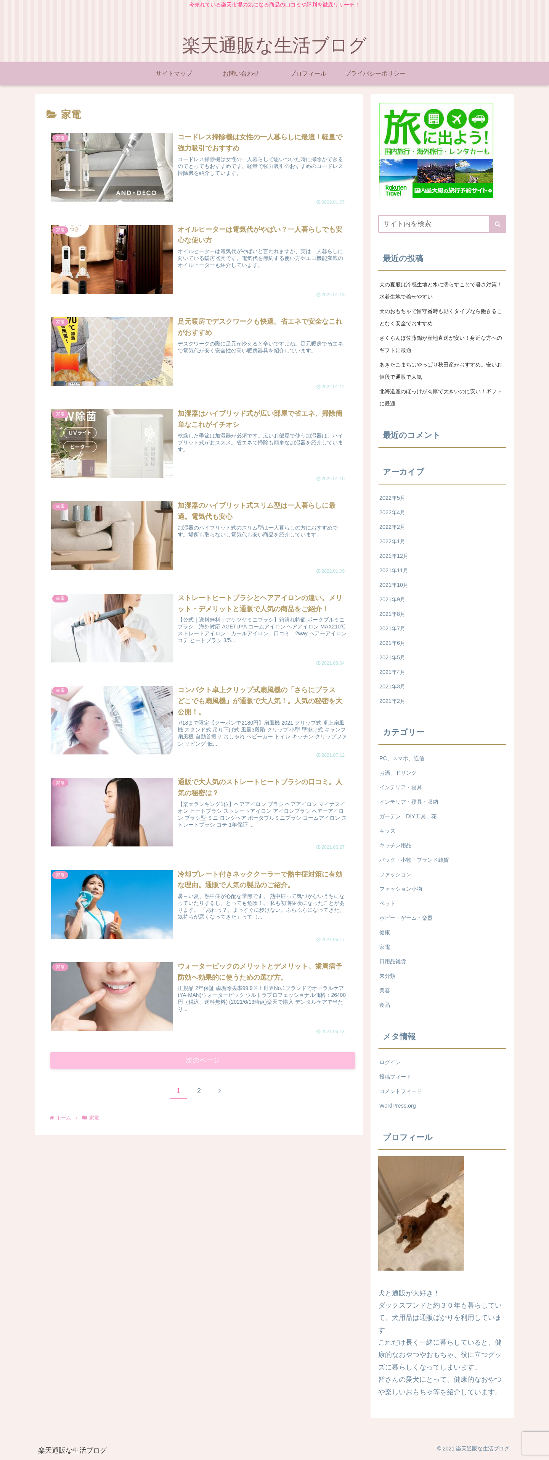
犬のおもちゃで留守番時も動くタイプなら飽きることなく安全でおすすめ (440, 317)
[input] (442, 224)
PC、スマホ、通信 (401, 758)
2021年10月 (393, 585)
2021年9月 (392, 599)
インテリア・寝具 (400, 787)
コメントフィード (400, 1091)
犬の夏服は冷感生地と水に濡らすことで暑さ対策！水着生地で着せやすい (440, 290)
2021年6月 (392, 643)
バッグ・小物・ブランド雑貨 (414, 860)
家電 (384, 947)
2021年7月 (392, 628)
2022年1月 (392, 541)
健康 (384, 932)
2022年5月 (392, 498)
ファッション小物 (400, 889)
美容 (384, 990)
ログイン (390, 1062)
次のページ (203, 1061)
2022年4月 (392, 512)
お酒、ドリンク (398, 773)
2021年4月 (392, 672)
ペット (387, 903)
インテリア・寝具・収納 (408, 802)
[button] (497, 224)
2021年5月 (392, 657)
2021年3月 (392, 686)
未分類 (387, 976)
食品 (384, 1005)
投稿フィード (395, 1077)
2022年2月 (392, 527)
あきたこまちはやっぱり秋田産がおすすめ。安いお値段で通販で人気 (440, 371)
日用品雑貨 (392, 961)
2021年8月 (392, 614)
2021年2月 (392, 701)
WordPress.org (397, 1106)
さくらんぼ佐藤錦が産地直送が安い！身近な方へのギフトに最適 (440, 344)
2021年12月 (393, 556)
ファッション (395, 874)
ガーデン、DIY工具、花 (408, 816)
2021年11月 (393, 570)
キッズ (387, 831)
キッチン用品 (395, 845)
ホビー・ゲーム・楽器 (406, 918)
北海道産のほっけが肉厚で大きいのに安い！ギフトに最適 (440, 397)
